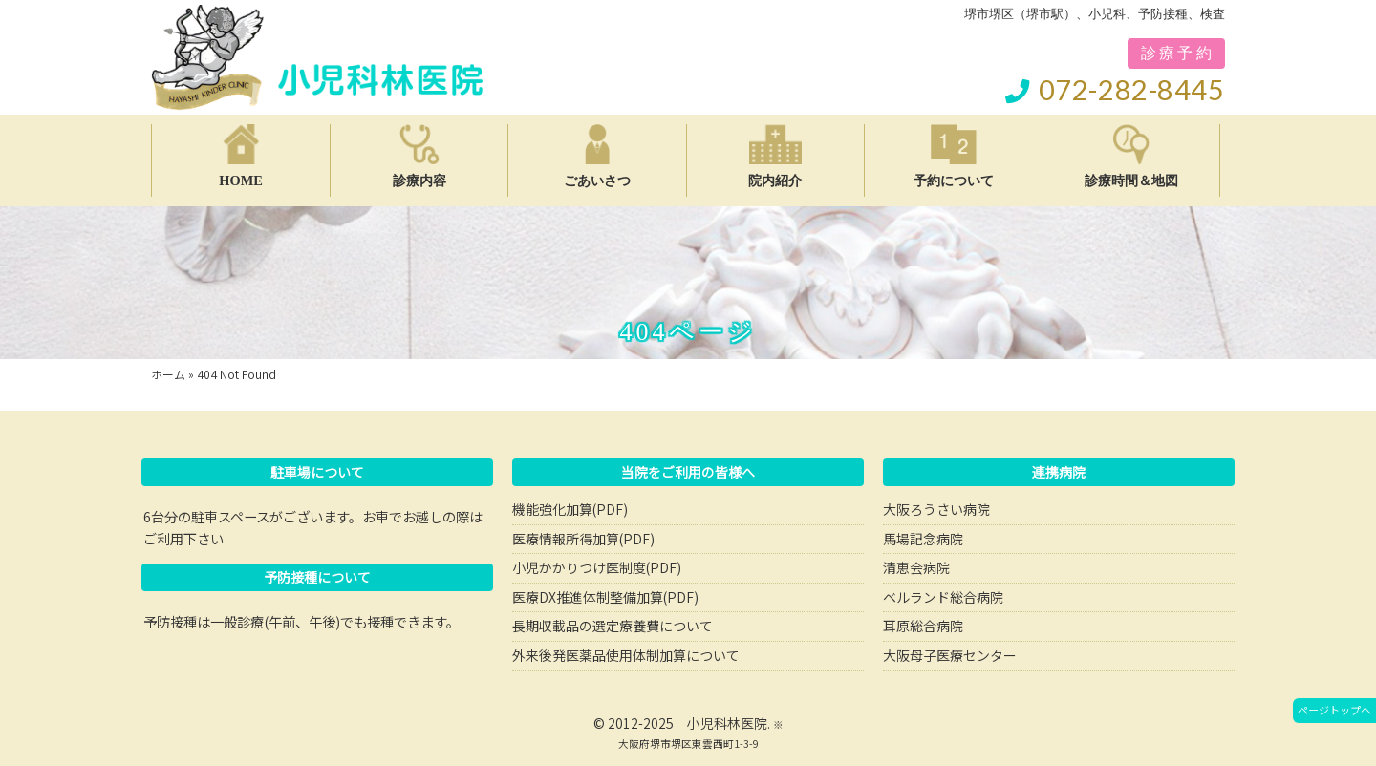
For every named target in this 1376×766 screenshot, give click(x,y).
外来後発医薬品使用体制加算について (626, 655)
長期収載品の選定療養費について (612, 625)
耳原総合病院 (923, 625)
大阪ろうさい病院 (936, 509)
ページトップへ (1334, 709)
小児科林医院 (727, 723)
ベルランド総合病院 (943, 596)
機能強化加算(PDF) (570, 509)
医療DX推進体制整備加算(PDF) (605, 596)
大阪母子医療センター (950, 655)
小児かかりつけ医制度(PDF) (596, 567)
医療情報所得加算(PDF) (583, 538)
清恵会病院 (916, 567)
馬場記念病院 (923, 538)
